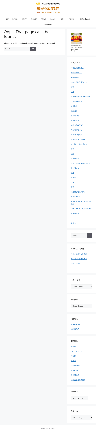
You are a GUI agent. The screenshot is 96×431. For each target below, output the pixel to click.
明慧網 (73, 346)
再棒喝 (73, 177)
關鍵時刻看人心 (76, 73)
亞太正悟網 (75, 370)
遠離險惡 (74, 106)
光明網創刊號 (76, 324)
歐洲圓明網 (75, 375)
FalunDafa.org (76, 351)
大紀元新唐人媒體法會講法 (80, 163)
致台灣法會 (75, 168)
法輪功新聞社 (76, 365)
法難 (72, 92)
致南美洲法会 (76, 197)
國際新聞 (34, 19)
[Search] (33, 49)
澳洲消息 (15, 19)
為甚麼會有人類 (76, 130)
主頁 (7, 19)
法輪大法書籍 (76, 263)
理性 (72, 182)
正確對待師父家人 (77, 101)
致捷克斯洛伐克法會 (78, 139)
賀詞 (72, 187)
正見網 (73, 356)
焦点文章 (53, 19)
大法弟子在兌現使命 (78, 192)
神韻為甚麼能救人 (77, 68)
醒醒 (72, 149)
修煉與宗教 (75, 77)
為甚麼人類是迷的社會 (79, 82)
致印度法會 (75, 120)
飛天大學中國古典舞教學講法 (81, 209)
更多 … (73, 223)
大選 (72, 173)
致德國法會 (75, 158)
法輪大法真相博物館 (78, 380)
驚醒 (72, 87)
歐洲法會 (74, 111)
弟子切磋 (43, 19)
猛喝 (72, 154)
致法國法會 (75, 213)
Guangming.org (51, 3)
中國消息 (24, 19)
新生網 (73, 361)
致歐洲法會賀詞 (76, 135)
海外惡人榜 (48, 25)
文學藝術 (62, 19)
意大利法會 (75, 116)
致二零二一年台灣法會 (79, 144)
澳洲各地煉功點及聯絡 (79, 254)
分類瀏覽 (73, 19)
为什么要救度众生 (77, 125)
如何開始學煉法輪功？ (79, 259)
